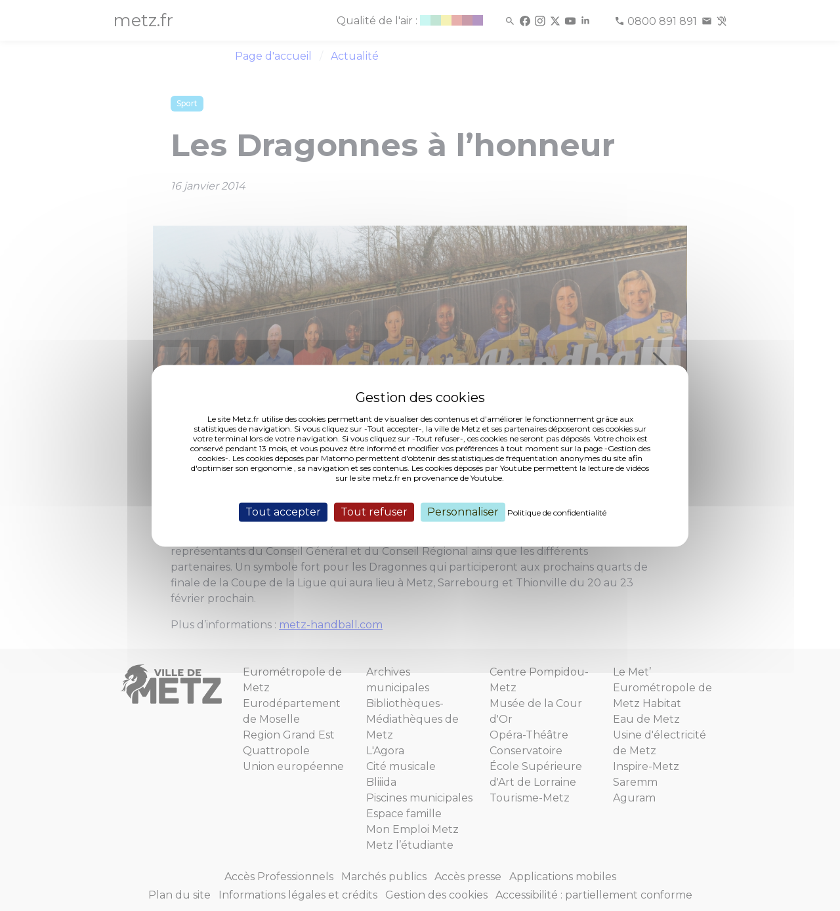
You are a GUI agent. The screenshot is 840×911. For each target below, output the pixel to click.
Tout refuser (374, 512)
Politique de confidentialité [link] (556, 512)
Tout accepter (283, 512)
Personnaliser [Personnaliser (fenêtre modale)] (463, 512)
